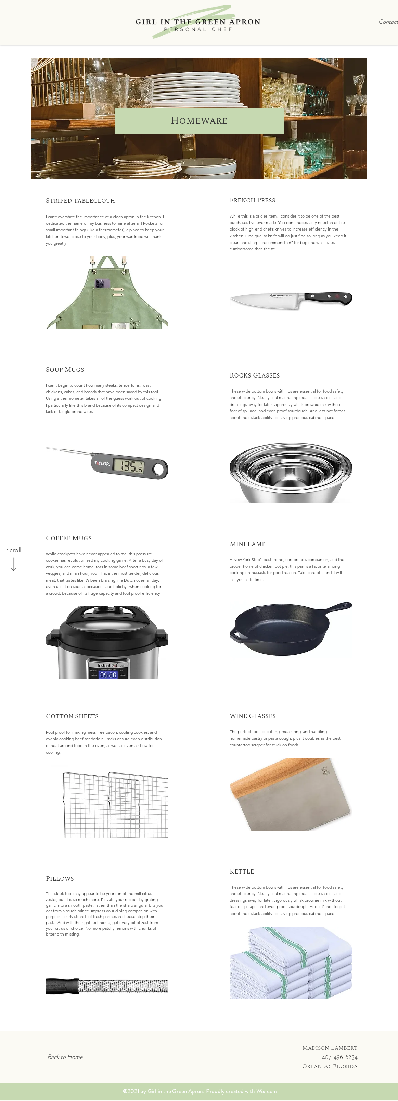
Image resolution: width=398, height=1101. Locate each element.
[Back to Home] (65, 1057)
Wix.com (266, 1091)
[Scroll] (13, 550)
